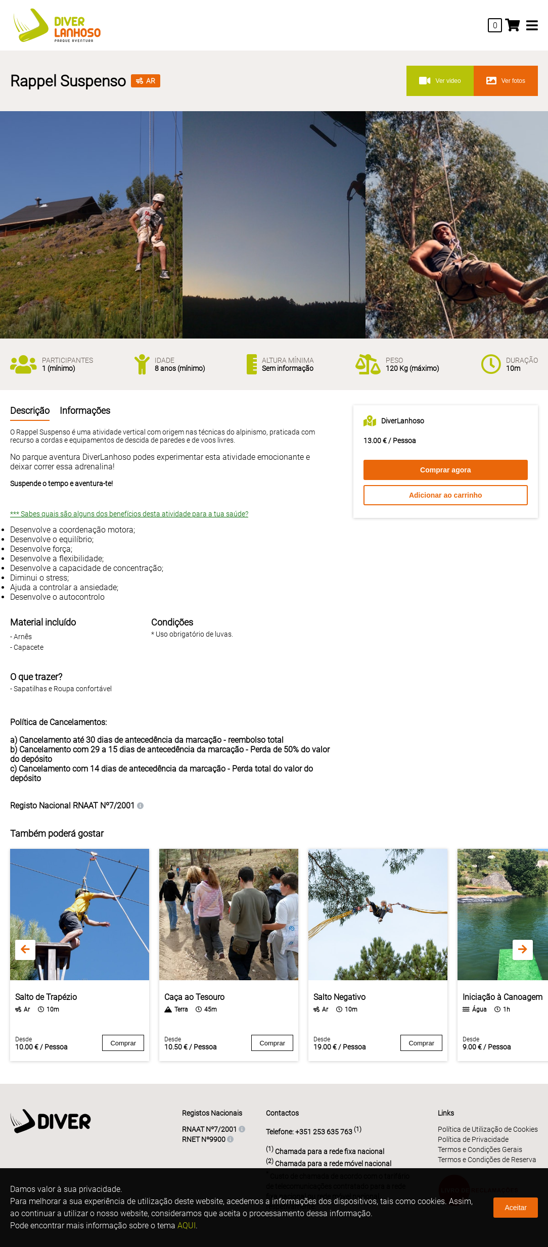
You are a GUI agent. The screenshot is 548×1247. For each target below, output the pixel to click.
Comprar (123, 1043)
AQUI (186, 1225)
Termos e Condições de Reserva (487, 1160)
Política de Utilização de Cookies (488, 1129)
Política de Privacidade (473, 1139)
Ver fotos (505, 81)
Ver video (440, 81)
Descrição (30, 410)
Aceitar (516, 1208)
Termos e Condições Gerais (480, 1149)
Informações (85, 410)
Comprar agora (445, 470)
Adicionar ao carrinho (445, 495)
